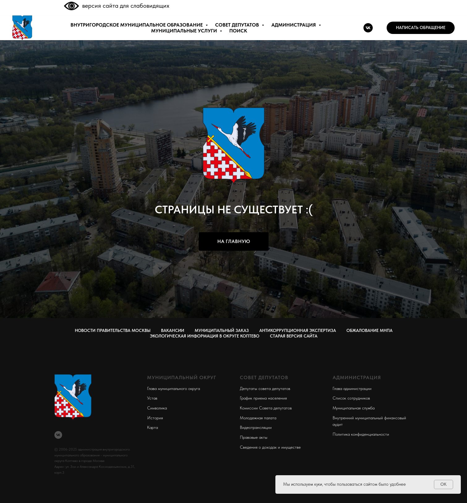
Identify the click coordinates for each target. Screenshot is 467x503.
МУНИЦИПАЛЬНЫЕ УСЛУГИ (184, 31)
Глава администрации (352, 388)
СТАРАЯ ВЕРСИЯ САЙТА (293, 335)
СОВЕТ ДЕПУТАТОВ (237, 25)
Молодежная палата (258, 417)
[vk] (368, 27)
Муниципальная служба (354, 407)
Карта (152, 427)
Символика (157, 407)
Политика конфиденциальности (361, 434)
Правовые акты (253, 437)
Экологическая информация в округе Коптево (204, 335)
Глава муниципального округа (173, 388)
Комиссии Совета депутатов (266, 407)
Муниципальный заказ (222, 330)
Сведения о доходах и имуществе (270, 447)
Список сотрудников (351, 398)
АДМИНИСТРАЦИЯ (294, 25)
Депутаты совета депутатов (265, 388)
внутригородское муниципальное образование (137, 25)
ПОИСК (238, 31)
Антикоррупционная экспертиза (297, 330)
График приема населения (263, 398)
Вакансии (172, 330)
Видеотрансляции (256, 427)
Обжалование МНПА (369, 330)
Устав (152, 398)
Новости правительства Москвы (113, 330)
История (155, 417)
